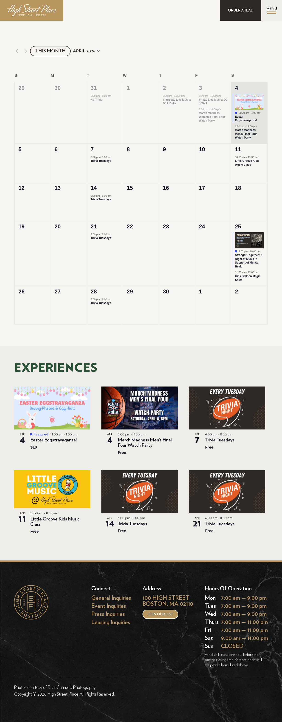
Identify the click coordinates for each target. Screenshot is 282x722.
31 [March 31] (94, 88)
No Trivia (96, 99)
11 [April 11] (238, 149)
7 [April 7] (92, 149)
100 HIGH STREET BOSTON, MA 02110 (167, 601)
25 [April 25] (238, 226)
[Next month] (25, 51)
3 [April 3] (200, 88)
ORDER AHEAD (241, 10)
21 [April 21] (94, 226)
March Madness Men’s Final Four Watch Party (246, 133)
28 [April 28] (94, 291)
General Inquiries (111, 598)
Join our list (160, 614)
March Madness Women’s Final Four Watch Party (212, 116)
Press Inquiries (108, 614)
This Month (50, 50)
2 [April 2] (164, 88)
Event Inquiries (108, 606)
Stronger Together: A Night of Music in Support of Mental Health (248, 260)
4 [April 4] (236, 88)
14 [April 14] (94, 188)
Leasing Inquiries (110, 622)
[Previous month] (17, 51)
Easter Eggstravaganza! (246, 118)
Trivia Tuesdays (101, 160)
